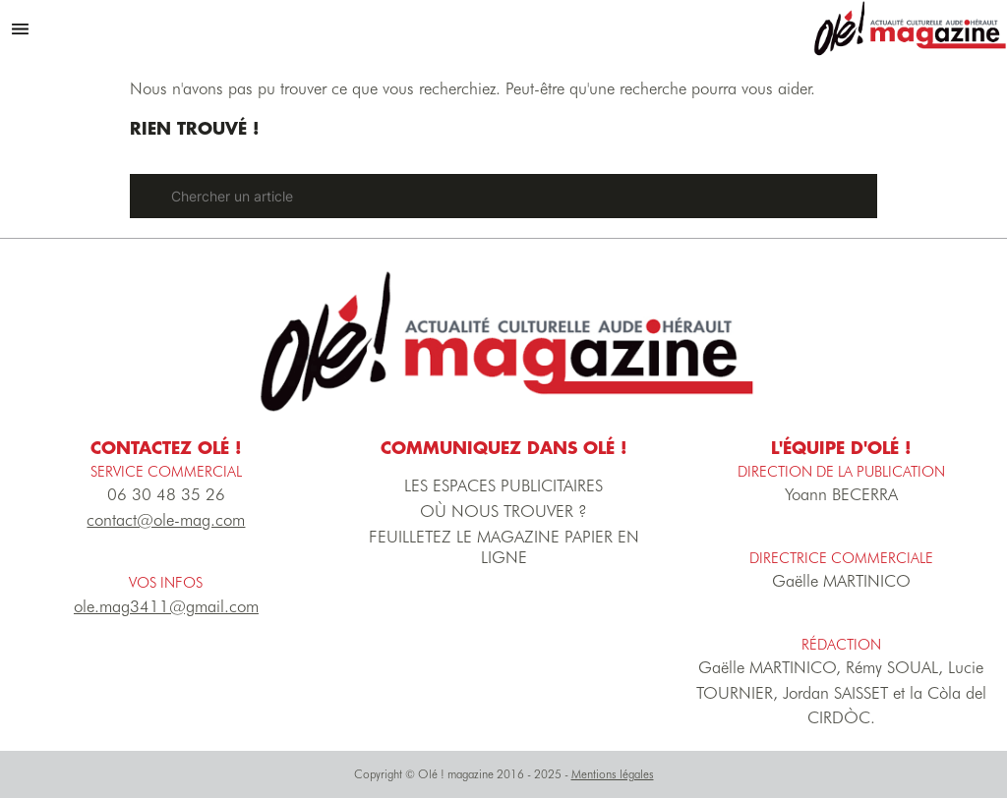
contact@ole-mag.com (166, 520)
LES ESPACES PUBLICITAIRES (503, 485)
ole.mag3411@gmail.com (166, 606)
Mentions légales (612, 774)
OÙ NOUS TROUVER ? (503, 511)
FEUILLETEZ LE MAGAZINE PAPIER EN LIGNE (504, 547)
